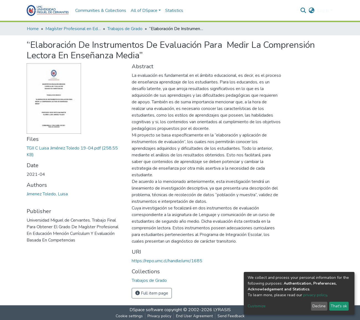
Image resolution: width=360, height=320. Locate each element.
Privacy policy (159, 316)
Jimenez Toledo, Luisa (47, 194)
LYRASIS (222, 310)
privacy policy (315, 295)
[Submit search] (303, 10)
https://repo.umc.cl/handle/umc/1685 (167, 261)
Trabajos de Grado (125, 29)
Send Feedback (231, 316)
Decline (319, 306)
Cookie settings (129, 316)
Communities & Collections (100, 10)
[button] (311, 10)
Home (33, 29)
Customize (257, 306)
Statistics (174, 10)
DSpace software (146, 310)
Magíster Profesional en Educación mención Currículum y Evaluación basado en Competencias (73, 29)
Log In (323, 10)
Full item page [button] (151, 293)
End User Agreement (194, 316)
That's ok (339, 306)
